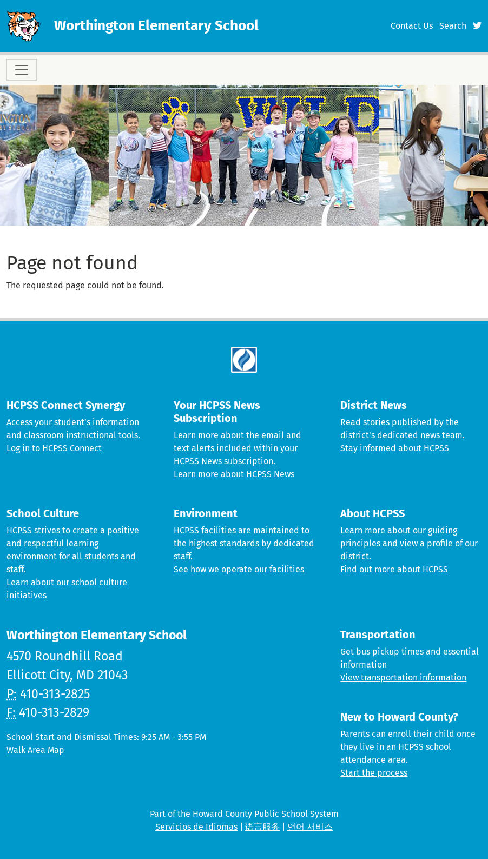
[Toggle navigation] (21, 70)
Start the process (373, 773)
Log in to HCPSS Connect (54, 448)
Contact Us (412, 26)
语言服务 (262, 827)
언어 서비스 (310, 827)
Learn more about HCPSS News (234, 474)
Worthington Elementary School (156, 25)
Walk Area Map (35, 750)
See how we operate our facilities (239, 569)
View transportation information (403, 677)
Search (452, 26)
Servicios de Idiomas (196, 827)
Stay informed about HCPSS (394, 448)
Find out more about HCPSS (394, 569)
